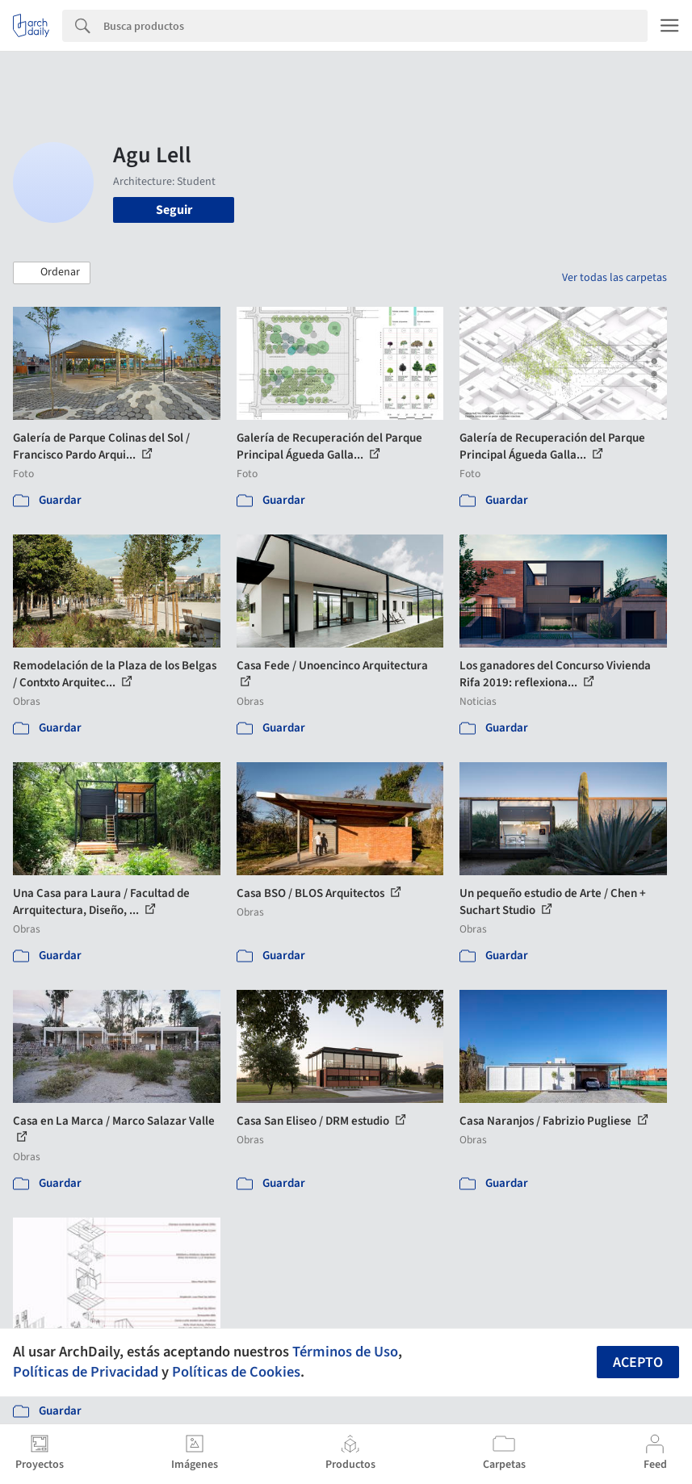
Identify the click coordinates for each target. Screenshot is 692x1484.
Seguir (174, 210)
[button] (51, 273)
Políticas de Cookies (236, 1371)
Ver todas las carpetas (614, 277)
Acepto (638, 1362)
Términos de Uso (345, 1351)
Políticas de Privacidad (85, 1371)
